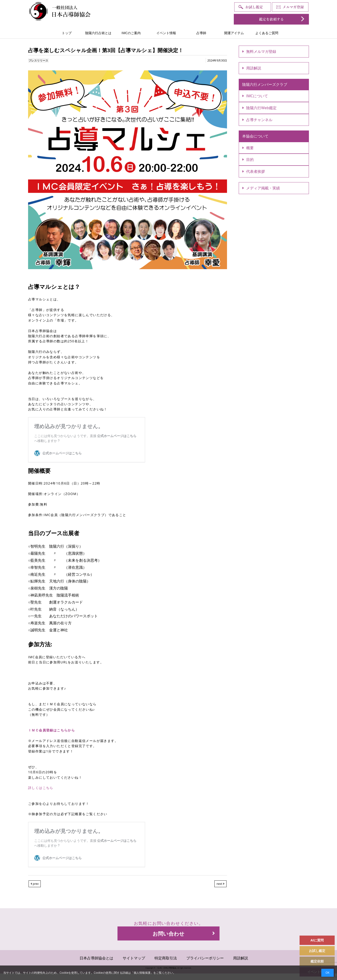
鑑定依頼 (317, 961)
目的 (248, 159)
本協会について (255, 136)
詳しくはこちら (40, 787)
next (220, 884)
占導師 (201, 33)
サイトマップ (134, 958)
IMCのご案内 (130, 33)
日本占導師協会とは (96, 958)
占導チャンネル (257, 119)
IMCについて (255, 95)
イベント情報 (166, 33)
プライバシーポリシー (205, 958)
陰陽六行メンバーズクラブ (264, 84)
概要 (248, 147)
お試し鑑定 (317, 950)
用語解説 (251, 68)
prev (35, 884)
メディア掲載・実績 (261, 188)
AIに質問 (317, 940)
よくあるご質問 (266, 33)
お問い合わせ (184, 933)
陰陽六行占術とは (98, 33)
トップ (67, 33)
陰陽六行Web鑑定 (259, 107)
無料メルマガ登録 (259, 51)
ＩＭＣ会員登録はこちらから (51, 730)
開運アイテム (234, 33)
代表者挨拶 (253, 171)
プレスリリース (38, 60)
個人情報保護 (142, 973)
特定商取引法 (165, 958)
